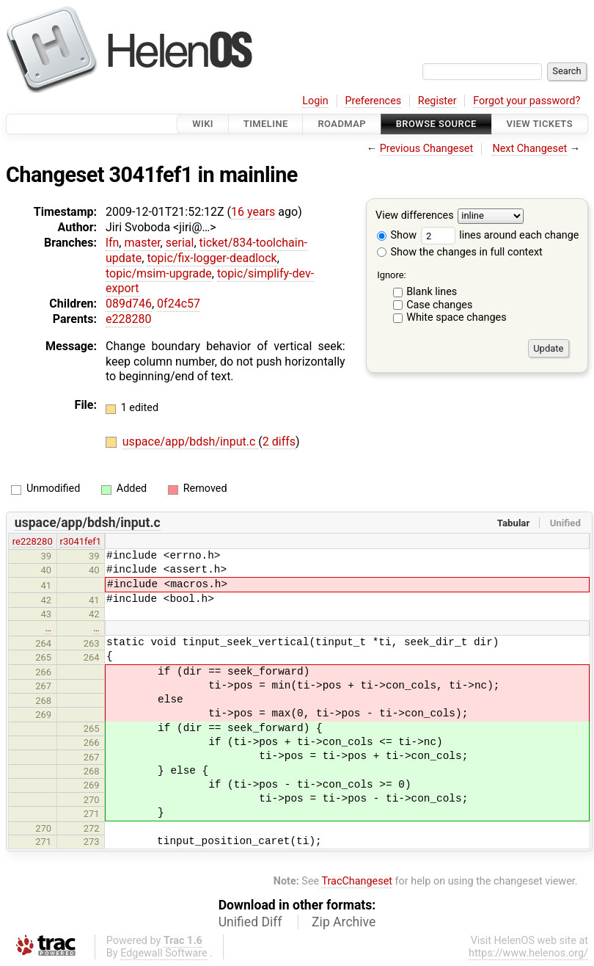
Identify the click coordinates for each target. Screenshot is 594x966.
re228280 (32, 541)
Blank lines (431, 292)
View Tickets (540, 123)
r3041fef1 (81, 541)
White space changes (456, 317)
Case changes (439, 305)
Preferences (373, 101)
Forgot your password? (526, 101)
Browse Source (436, 123)
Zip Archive (343, 922)
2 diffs (279, 441)
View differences (414, 216)
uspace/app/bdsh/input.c (190, 441)
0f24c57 (178, 303)
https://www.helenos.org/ (528, 953)
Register (437, 101)
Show (397, 235)
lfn (112, 243)
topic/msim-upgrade (159, 273)
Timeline (265, 123)
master (142, 243)
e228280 (128, 319)
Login (315, 101)
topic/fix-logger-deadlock (211, 258)
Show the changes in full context (460, 252)
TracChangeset (356, 881)
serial (180, 243)
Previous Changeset (427, 148)
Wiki (202, 123)
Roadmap (342, 123)
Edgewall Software (164, 953)
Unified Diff (250, 922)
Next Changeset (529, 148)
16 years (253, 212)
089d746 (129, 303)
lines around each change (500, 235)
